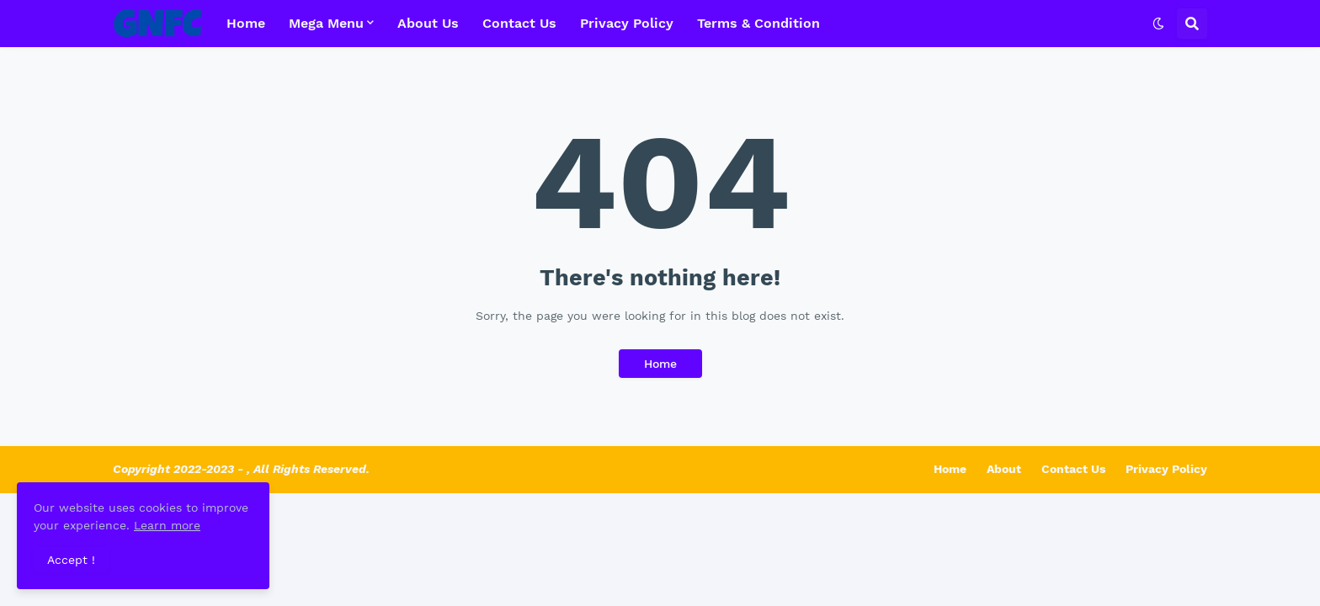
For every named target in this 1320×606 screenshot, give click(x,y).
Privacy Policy (1166, 469)
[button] (1158, 23)
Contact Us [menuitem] (519, 23)
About (1004, 469)
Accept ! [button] (71, 559)
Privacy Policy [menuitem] (626, 23)
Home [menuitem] (245, 23)
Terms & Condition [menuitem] (758, 23)
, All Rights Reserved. (308, 469)
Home (660, 363)
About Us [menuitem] (428, 23)
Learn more (167, 525)
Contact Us (1073, 469)
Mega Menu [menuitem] (326, 23)
